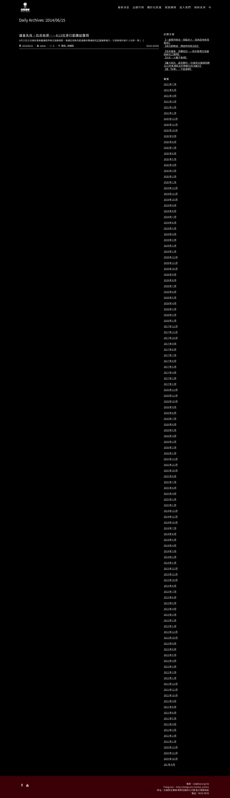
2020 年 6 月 (170, 153)
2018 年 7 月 (170, 286)
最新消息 (123, 7)
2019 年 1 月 (170, 251)
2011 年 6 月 (170, 712)
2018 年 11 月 (171, 263)
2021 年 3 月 (170, 101)
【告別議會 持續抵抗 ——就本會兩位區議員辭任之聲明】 (186, 53)
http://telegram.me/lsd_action (192, 787)
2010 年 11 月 (171, 753)
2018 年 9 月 (170, 274)
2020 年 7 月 (170, 147)
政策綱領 (170, 7)
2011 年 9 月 (170, 701)
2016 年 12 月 (171, 389)
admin (39, 45)
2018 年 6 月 (170, 291)
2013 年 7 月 (170, 591)
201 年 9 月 (169, 764)
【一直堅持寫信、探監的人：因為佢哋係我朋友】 (186, 41)
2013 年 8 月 (170, 585)
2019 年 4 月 (170, 234)
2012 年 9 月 (170, 643)
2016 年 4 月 (170, 436)
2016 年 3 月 (170, 441)
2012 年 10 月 (171, 637)
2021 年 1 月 (170, 113)
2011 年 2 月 (170, 735)
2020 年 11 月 (171, 124)
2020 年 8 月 (170, 141)
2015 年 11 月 (171, 464)
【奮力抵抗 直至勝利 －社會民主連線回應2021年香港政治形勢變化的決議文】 (187, 64)
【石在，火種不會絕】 (176, 57)
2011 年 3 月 (170, 730)
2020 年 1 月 (170, 182)
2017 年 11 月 (171, 332)
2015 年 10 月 (171, 470)
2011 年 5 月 (170, 718)
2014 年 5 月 (170, 539)
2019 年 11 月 (171, 193)
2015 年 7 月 (170, 482)
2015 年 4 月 (170, 493)
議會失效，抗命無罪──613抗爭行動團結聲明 (54, 35)
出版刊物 (138, 7)
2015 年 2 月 (170, 499)
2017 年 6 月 (170, 361)
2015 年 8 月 (170, 476)
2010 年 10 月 (171, 758)
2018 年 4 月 (170, 303)
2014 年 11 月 (171, 516)
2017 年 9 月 (170, 343)
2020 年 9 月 (170, 136)
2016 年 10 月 (171, 401)
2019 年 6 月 (170, 222)
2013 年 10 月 (171, 580)
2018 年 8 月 (170, 280)
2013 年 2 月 (170, 620)
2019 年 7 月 (170, 216)
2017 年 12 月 (171, 326)
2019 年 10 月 (171, 199)
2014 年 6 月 (170, 534)
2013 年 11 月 (171, 574)
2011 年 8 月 (170, 706)
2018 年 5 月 (170, 297)
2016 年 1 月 (170, 453)
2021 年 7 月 (170, 84)
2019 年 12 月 (171, 188)
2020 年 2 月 (170, 176)
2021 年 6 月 (170, 90)
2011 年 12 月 (171, 683)
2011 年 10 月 (171, 695)
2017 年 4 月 (170, 372)
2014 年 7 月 (170, 528)
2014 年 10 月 (171, 522)
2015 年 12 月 (171, 459)
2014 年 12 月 (171, 510)
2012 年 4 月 (170, 660)
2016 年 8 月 (170, 412)
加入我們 (185, 7)
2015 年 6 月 (170, 487)
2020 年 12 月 (171, 118)
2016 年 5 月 (170, 430)
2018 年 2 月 (170, 314)
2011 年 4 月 (170, 724)
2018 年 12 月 (171, 257)
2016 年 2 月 (170, 447)
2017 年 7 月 (170, 355)
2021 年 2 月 (170, 107)
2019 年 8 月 (170, 211)
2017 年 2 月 (170, 378)
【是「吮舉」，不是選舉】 (178, 69)
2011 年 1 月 (170, 741)
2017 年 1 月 (170, 384)
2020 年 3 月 (170, 170)
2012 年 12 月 (171, 632)
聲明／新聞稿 (67, 45)
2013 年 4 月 (170, 608)
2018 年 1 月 (170, 320)
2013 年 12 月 (171, 568)
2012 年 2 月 (170, 672)
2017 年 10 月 (171, 338)
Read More (152, 45)
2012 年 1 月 (170, 678)
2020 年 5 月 (170, 159)
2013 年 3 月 (170, 614)
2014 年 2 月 (170, 557)
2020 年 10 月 (171, 130)
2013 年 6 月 (170, 597)
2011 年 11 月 (171, 689)
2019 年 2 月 (170, 245)
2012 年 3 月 (170, 666)
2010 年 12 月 (171, 747)
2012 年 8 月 (170, 649)
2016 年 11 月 (171, 395)
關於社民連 (154, 7)
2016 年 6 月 (170, 424)
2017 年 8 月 (170, 349)
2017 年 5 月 (170, 366)
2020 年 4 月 (170, 165)
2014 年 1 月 (170, 562)
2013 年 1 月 (170, 626)
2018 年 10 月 (171, 268)
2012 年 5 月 (170, 655)
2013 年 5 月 (170, 603)
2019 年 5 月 (170, 228)
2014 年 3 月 (170, 551)
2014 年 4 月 (170, 545)
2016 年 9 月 (170, 407)
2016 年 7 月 (170, 418)
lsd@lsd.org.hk (201, 783)
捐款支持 (200, 7)
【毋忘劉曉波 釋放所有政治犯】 (182, 46)
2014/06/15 (26, 45)
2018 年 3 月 (170, 309)
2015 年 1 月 (170, 505)
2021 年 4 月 (170, 95)
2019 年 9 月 (170, 205)
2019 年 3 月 (170, 239)
